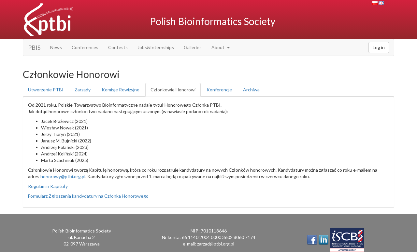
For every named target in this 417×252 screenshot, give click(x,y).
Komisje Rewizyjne (120, 89)
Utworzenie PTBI (46, 89)
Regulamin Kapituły (48, 186)
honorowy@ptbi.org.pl (62, 176)
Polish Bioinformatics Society (212, 21)
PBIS (34, 47)
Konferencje (219, 89)
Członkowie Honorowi (173, 89)
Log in (379, 47)
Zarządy (83, 89)
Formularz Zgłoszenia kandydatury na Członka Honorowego (88, 196)
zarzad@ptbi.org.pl (215, 243)
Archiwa (251, 89)
